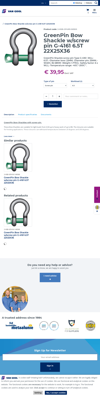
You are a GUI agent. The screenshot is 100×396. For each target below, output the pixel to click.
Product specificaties (27, 114)
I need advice (50, 276)
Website (89, 3)
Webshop (78, 3)
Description (9, 114)
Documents (46, 114)
